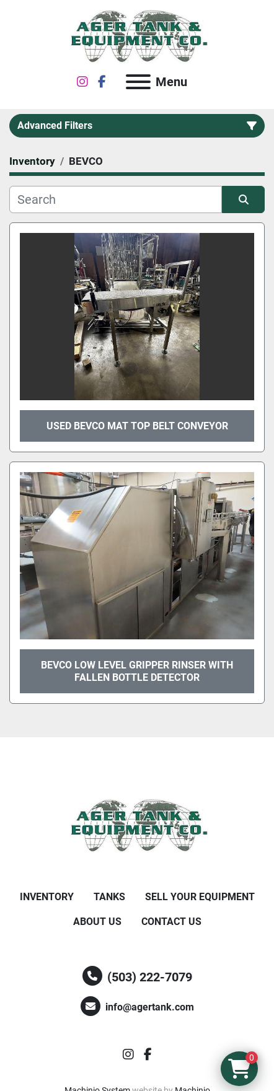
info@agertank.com (149, 1007)
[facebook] (102, 81)
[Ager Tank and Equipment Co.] (137, 825)
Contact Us (171, 921)
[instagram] (82, 81)
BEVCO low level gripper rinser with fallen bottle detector (137, 671)
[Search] (115, 199)
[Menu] (138, 81)
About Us (97, 921)
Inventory (47, 897)
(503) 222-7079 (149, 977)
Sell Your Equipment (200, 897)
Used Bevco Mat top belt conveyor (137, 426)
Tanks (109, 897)
